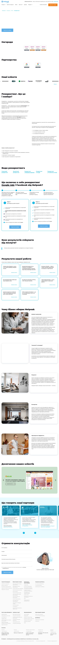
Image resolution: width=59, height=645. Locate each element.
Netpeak (3, 10)
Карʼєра (25, 4)
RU (55, 1)
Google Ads (8, 185)
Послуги (8, 10)
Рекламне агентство (6, 23)
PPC (12, 10)
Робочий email (4, 555)
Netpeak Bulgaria (51, 630)
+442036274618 (28, 631)
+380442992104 (4, 631)
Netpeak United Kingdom (30, 629)
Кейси (16, 4)
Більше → (55, 84)
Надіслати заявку (53, 4)
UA (54, 1)
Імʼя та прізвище (4, 547)
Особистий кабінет (43, 4)
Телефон (3, 551)
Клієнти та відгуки (10, 4)
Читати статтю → (14, 272)
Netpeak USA (40, 629)
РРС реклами (24, 105)
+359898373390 (53, 632)
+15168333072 (40, 631)
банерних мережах (29, 172)
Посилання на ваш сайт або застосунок (8, 559)
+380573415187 (16, 631)
